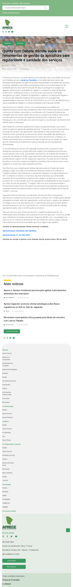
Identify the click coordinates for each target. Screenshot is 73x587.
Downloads (6, 385)
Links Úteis (5, 398)
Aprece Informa (7, 417)
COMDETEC (6, 503)
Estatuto (5, 373)
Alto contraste (25, 3)
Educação (5, 469)
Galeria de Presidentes (9, 369)
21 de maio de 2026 (22, 324)
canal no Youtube (29, 80)
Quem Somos (7, 353)
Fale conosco (11, 567)
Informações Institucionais (6, 393)
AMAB (4, 495)
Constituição (6, 432)
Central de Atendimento (11, 13)
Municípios (6, 402)
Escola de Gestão (9, 511)
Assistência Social (8, 455)
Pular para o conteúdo (10, 3)
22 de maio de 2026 (23, 297)
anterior (7, 43)
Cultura (4, 459)
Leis (3, 436)
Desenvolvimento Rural (8, 464)
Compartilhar (24, 69)
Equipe (4, 377)
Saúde (4, 476)
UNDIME (5, 507)
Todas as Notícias (12, 331)
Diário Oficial (6, 440)
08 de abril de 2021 (9, 69)
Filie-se (4, 388)
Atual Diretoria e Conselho (7, 364)
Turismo (5, 480)
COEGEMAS (6, 499)
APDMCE (5, 492)
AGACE (4, 488)
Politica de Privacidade (11, 580)
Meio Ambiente (7, 473)
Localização (11, 561)
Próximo (20, 43)
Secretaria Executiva (9, 381)
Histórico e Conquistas (6, 358)
